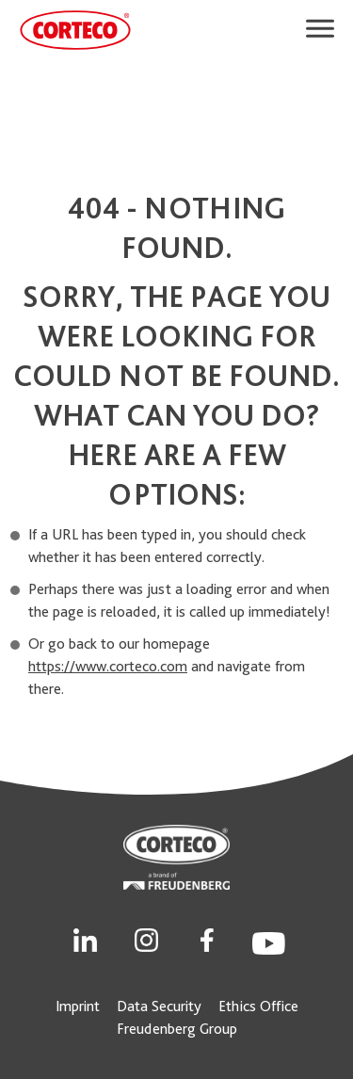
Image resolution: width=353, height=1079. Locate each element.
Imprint (78, 1006)
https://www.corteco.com (107, 666)
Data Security (159, 1006)
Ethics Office (258, 1006)
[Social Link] (85, 938)
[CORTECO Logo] (75, 30)
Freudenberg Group (177, 1029)
